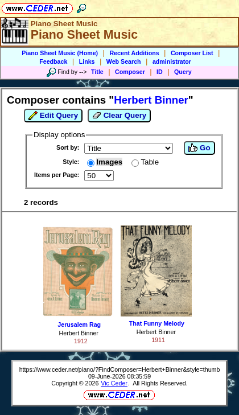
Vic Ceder (114, 383)
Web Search (123, 61)
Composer (130, 71)
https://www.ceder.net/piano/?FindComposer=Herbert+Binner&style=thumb (119, 369)
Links (87, 61)
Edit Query (53, 115)
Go (199, 148)
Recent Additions (134, 53)
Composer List (192, 53)
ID (159, 71)
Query (183, 71)
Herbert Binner (78, 333)
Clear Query (119, 115)
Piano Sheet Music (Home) (60, 53)
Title (97, 71)
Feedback (53, 61)
